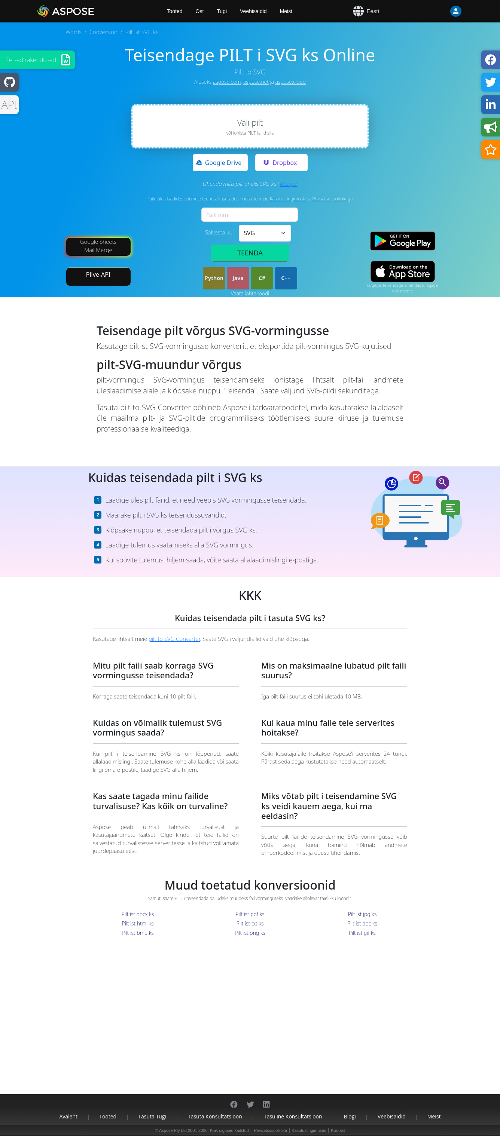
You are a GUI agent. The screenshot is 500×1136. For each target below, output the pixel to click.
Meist (286, 11)
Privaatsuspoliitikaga (332, 199)
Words (73, 32)
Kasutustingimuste (288, 199)
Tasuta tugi (152, 1116)
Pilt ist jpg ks (362, 914)
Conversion (103, 32)
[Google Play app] (402, 241)
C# (262, 278)
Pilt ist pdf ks (249, 914)
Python (214, 278)
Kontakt (338, 1130)
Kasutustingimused (309, 1130)
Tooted (107, 1116)
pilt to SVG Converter (174, 638)
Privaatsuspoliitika (270, 1130)
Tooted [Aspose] (175, 11)
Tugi (222, 11)
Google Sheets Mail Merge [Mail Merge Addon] (98, 245)
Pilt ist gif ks (362, 932)
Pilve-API (98, 274)
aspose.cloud (290, 81)
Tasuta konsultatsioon (215, 1116)
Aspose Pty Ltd (173, 1130)
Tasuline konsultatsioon (293, 1116)
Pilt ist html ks (138, 923)
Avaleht (69, 1116)
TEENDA (250, 252)
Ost (200, 11)
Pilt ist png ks (250, 932)
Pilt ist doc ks (362, 923)
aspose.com (227, 81)
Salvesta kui (219, 232)
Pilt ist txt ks (250, 923)
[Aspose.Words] (87, 11)
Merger (289, 183)
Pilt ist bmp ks (138, 932)
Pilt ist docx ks (138, 914)
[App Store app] (402, 271)
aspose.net (256, 81)
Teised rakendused (31, 60)
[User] (440, 11)
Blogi (350, 1116)
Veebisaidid (253, 11)
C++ (285, 278)
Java (237, 278)
